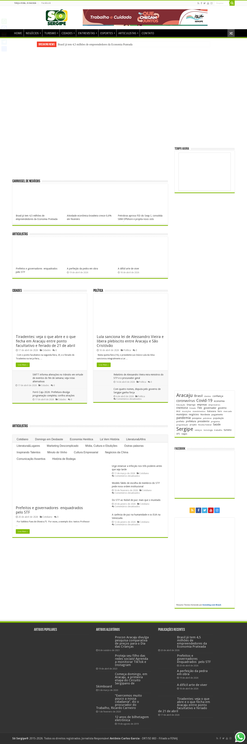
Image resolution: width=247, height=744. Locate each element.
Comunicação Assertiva (31, 458)
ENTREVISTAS (86, 33)
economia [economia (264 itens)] (219, 401)
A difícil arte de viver (128, 268)
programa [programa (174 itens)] (215, 421)
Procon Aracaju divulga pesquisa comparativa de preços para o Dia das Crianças (132, 641)
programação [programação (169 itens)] (182, 425)
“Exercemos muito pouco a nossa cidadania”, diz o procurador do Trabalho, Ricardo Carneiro (119, 702)
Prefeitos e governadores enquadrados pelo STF (194, 659)
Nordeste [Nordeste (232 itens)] (205, 414)
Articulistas (20, 234)
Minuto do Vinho (57, 452)
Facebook (46, 3)
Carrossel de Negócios (26, 181)
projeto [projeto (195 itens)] (193, 425)
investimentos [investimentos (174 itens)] (199, 411)
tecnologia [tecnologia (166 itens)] (208, 430)
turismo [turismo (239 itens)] (228, 430)
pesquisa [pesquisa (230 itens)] (196, 418)
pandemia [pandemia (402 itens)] (183, 418)
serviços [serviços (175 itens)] (198, 430)
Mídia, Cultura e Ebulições (101, 445)
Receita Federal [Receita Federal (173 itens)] (204, 425)
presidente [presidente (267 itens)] (203, 421)
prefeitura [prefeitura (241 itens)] (191, 421)
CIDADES (67, 33)
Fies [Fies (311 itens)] (199, 407)
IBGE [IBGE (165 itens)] (178, 411)
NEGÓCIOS (32, 33)
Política (98, 291)
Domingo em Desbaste (49, 439)
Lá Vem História (109, 439)
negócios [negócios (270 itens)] (194, 414)
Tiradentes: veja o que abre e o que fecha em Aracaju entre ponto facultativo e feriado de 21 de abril (46, 341)
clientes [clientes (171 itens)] (207, 396)
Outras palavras (134, 445)
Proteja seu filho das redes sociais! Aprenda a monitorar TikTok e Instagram (131, 660)
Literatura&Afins (136, 439)
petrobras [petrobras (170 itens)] (207, 418)
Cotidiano (22, 439)
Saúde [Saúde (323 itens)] (217, 424)
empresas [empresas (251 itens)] (202, 404)
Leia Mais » (23, 365)
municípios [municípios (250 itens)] (181, 414)
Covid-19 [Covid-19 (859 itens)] (204, 400)
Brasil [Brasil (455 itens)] (198, 396)
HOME (18, 33)
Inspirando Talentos (28, 452)
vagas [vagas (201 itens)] (184, 434)
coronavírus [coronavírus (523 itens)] (185, 401)
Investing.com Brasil (212, 605)
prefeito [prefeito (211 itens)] (180, 421)
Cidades (17, 291)
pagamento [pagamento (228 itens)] (217, 414)
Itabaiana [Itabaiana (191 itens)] (211, 411)
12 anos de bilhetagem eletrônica (132, 718)
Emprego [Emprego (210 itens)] (191, 404)
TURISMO (50, 33)
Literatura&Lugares (28, 445)
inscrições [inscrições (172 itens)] (186, 411)
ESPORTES (106, 33)
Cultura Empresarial (86, 452)
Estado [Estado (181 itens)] (193, 408)
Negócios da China (116, 452)
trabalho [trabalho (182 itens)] (218, 430)
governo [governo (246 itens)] (222, 408)
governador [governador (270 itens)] (210, 407)
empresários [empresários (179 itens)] (214, 405)
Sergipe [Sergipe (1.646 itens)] (184, 429)
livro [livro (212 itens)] (220, 411)
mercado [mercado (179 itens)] (228, 411)
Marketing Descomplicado (62, 445)
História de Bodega (63, 458)
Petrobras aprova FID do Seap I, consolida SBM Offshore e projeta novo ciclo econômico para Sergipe (140, 219)
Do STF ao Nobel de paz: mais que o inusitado (136, 500)
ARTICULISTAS (127, 33)
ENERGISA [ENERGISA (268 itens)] (182, 407)
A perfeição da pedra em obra (82, 268)
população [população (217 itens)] (218, 418)
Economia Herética (81, 439)
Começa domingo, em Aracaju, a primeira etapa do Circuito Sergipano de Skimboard (121, 680)
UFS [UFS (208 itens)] (178, 433)
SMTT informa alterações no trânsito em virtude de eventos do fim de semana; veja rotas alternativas (58, 378)
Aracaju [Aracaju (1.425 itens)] (184, 395)
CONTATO (148, 33)
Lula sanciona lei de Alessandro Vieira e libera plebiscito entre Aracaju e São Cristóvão (130, 341)
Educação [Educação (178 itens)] (180, 405)
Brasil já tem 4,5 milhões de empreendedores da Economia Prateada (95, 44)
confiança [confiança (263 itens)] (218, 396)
